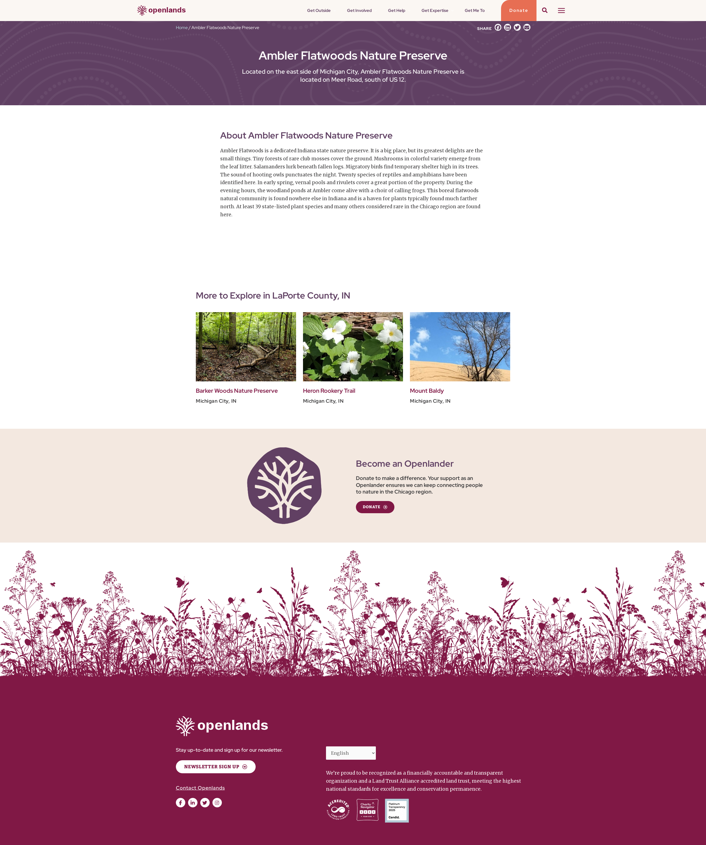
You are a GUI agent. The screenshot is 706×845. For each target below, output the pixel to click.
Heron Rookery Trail (331, 391)
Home (182, 27)
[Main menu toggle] (561, 10)
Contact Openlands (200, 788)
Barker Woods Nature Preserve (240, 391)
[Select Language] (352, 753)
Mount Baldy (428, 391)
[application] (363, 10)
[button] (518, 10)
